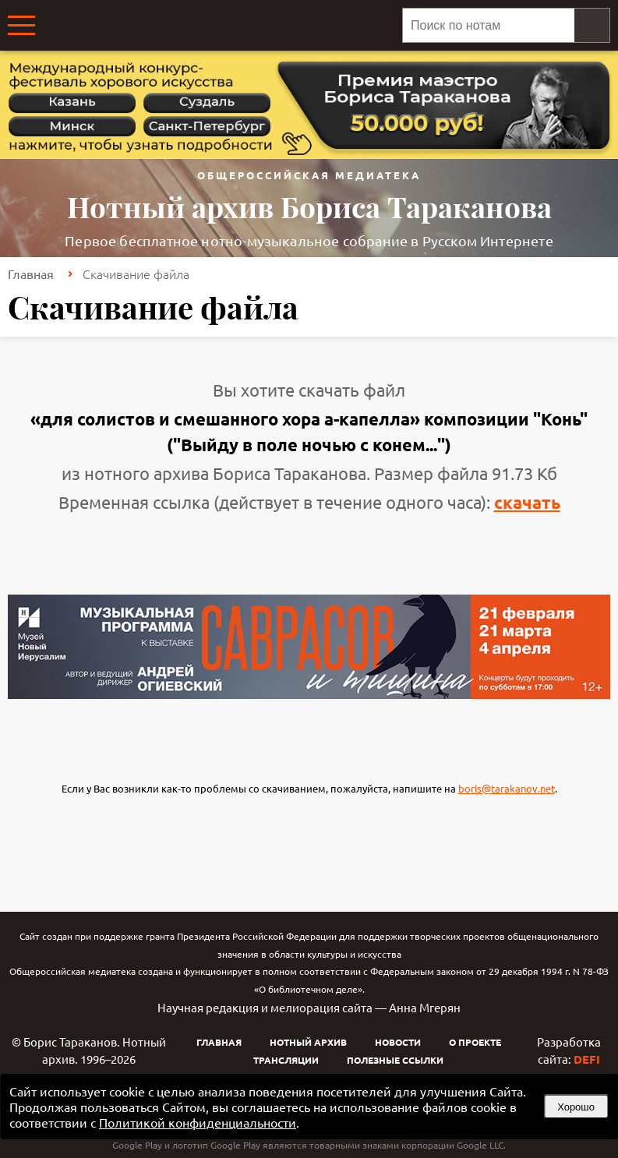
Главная (31, 273)
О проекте (475, 1042)
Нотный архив (308, 1042)
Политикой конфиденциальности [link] (197, 1122)
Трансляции (286, 1060)
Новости (398, 1042)
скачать (527, 502)
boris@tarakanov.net (506, 788)
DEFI (587, 1059)
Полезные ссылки (395, 1060)
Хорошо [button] (576, 1107)
